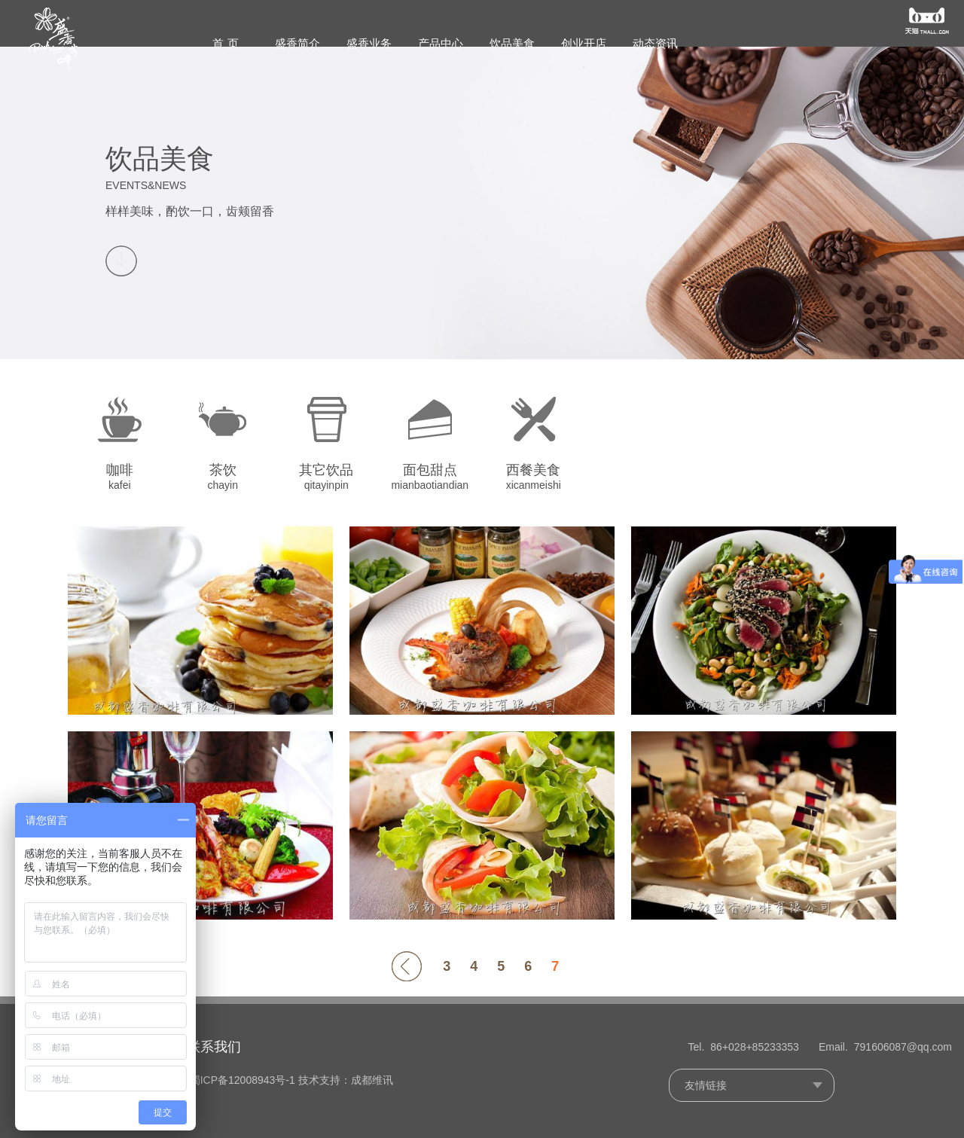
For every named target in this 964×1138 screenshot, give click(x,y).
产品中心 (440, 43)
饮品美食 (512, 43)
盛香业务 (369, 43)
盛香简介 (297, 43)
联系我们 (250, 1047)
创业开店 (583, 43)
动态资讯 (655, 43)
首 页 (225, 43)
